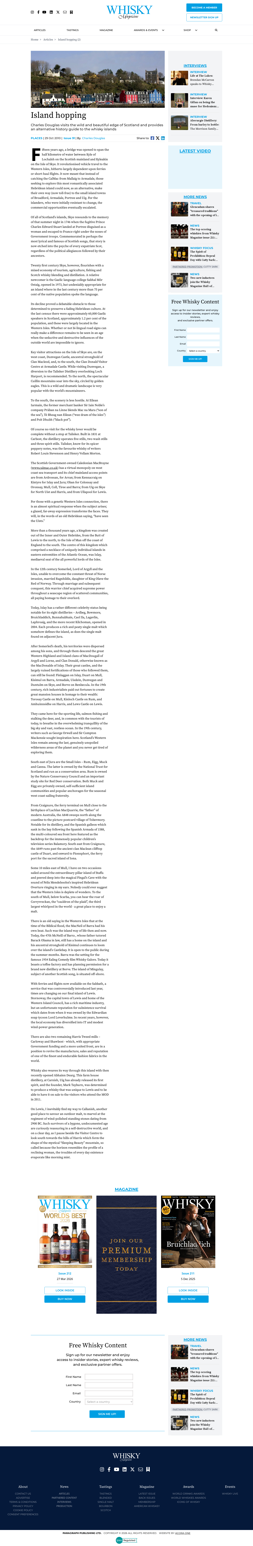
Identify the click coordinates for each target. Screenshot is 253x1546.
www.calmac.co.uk (44, 468)
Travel (196, 203)
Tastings (73, 30)
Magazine (106, 30)
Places (37, 138)
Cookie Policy (23, 1510)
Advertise (23, 1497)
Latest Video (195, 150)
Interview (198, 72)
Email (183, 343)
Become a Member (204, 7)
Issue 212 (65, 1273)
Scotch (106, 1510)
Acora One (182, 1533)
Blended (105, 1497)
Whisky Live (230, 1493)
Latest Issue (147, 1493)
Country (181, 350)
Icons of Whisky (188, 1501)
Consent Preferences (23, 1514)
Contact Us (23, 1493)
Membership (146, 1501)
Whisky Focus (201, 248)
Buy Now (65, 1299)
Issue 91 (69, 138)
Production (64, 1506)
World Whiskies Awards (188, 1497)
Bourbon (105, 1506)
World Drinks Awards (188, 1493)
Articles (40, 30)
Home (34, 39)
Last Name (180, 337)
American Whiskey (147, 1506)
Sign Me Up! (195, 359)
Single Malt (106, 1501)
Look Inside (65, 1290)
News (194, 225)
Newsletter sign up (204, 17)
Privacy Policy (23, 1506)
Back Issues (147, 1497)
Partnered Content (64, 1497)
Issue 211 (188, 1273)
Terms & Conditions (23, 1501)
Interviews (64, 1501)
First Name (180, 330)
